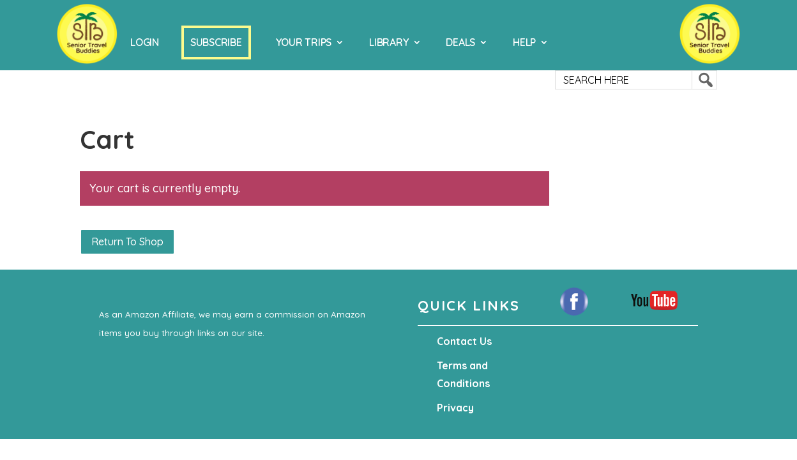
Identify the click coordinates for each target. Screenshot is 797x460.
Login (144, 42)
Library (388, 42)
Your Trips (304, 42)
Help (524, 42)
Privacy (455, 407)
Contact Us (464, 341)
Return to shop (127, 241)
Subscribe (216, 42)
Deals (460, 42)
